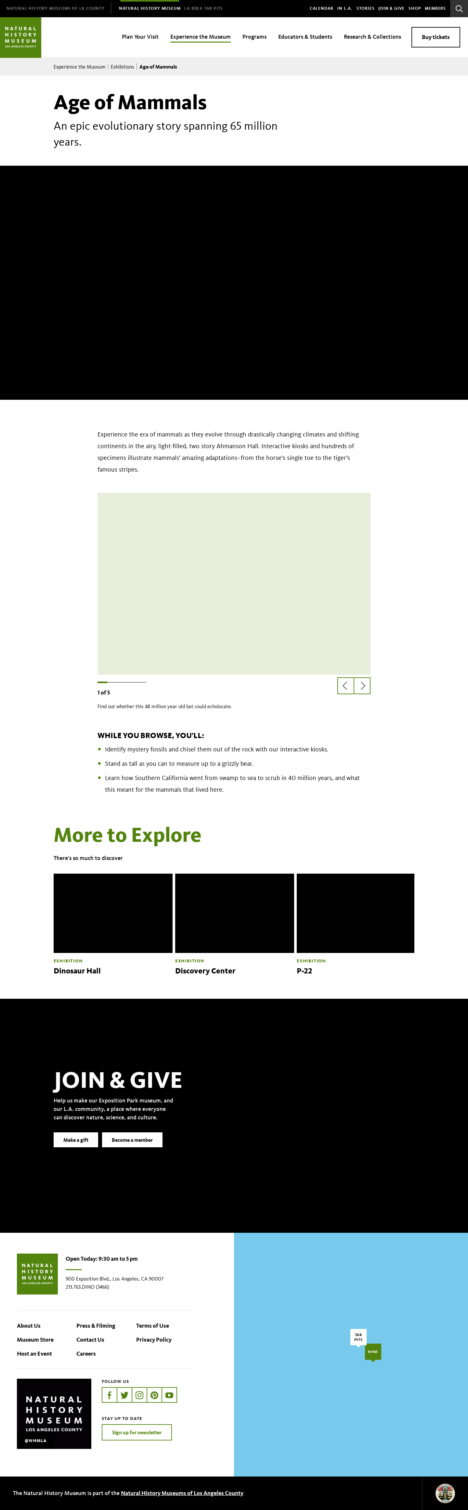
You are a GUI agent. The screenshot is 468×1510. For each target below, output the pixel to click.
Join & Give (391, 8)
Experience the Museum (80, 67)
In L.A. (345, 8)
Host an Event (34, 1353)
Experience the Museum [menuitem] (200, 36)
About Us (29, 1325)
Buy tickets (436, 37)
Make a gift (75, 1149)
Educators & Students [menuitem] (305, 36)
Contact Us (90, 1339)
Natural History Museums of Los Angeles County (182, 1493)
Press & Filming (95, 1325)
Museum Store (35, 1339)
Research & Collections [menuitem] (372, 36)
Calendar (321, 8)
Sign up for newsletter (137, 1432)
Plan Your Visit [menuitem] (140, 36)
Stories (366, 8)
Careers (86, 1353)
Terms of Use (152, 1325)
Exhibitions (122, 67)
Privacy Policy (154, 1339)
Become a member (132, 1149)
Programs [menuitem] (254, 36)
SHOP (415, 8)
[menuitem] (55, 8)
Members (435, 8)
